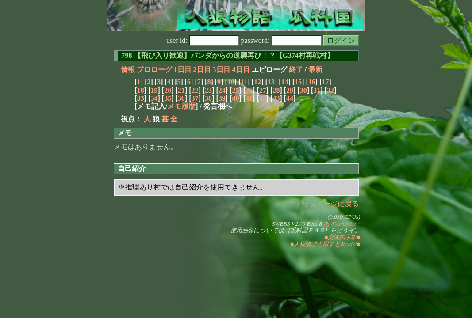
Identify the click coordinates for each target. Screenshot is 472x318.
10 (230, 82)
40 (235, 98)
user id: (202, 40)
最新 (315, 69)
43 (276, 98)
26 (249, 90)
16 (311, 82)
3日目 (221, 69)
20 (167, 90)
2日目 (202, 69)
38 (208, 98)
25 (235, 90)
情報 (128, 69)
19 (153, 90)
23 (208, 90)
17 (325, 82)
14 (284, 82)
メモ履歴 (181, 106)
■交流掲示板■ (342, 237)
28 (276, 90)
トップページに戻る (327, 204)
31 (316, 90)
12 (257, 82)
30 (303, 90)
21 (181, 90)
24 (222, 90)
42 (262, 98)
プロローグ (154, 69)
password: (281, 40)
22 (194, 90)
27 (262, 90)
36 (181, 98)
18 (140, 90)
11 (244, 82)
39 (222, 98)
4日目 (241, 69)
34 (153, 98)
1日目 (183, 69)
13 (271, 82)
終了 (296, 69)
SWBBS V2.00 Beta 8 (297, 223)
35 (167, 98)
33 (140, 98)
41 (249, 98)
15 (298, 82)
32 (330, 90)
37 (194, 98)
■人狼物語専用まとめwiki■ (325, 244)
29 (289, 90)
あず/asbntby (339, 223)
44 (289, 98)
